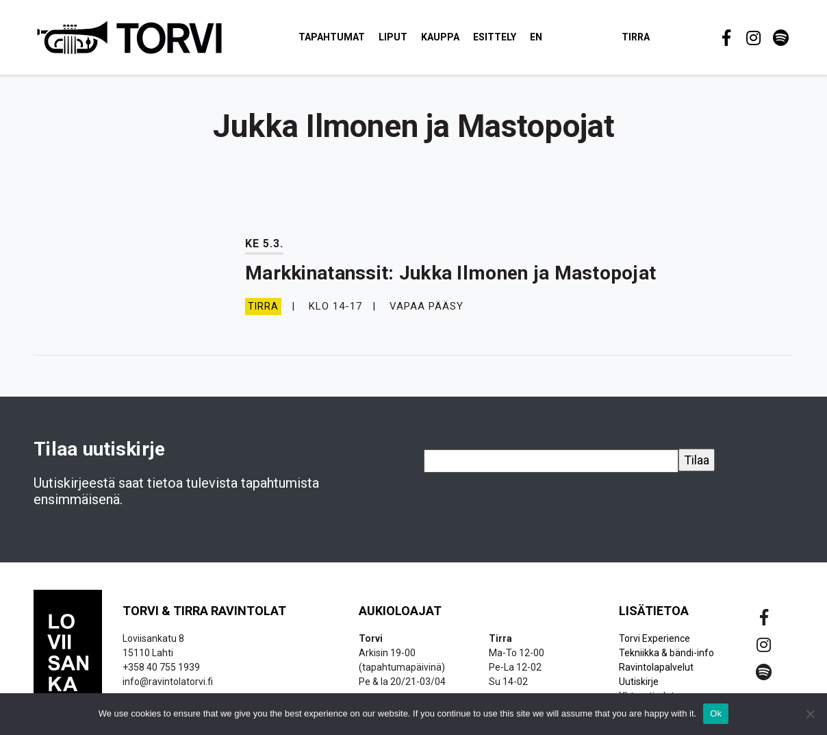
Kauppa (440, 37)
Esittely (494, 37)
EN (536, 37)
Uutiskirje (639, 681)
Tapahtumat (331, 37)
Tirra (636, 37)
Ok (716, 713)
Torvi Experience (654, 638)
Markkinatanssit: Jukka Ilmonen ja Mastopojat (450, 273)
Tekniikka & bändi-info (666, 652)
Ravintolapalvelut (656, 667)
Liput (393, 37)
